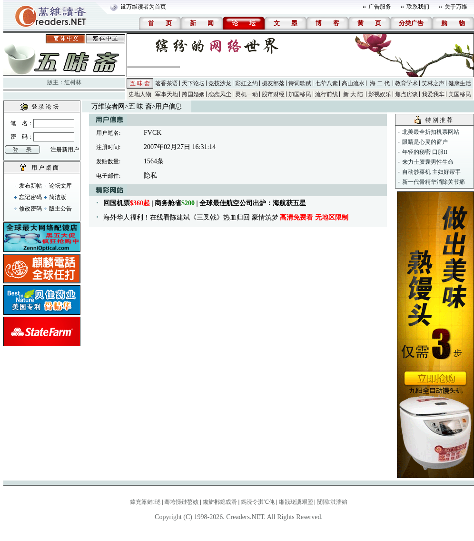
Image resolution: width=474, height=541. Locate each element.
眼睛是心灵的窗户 (425, 142)
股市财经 (273, 94)
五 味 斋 (140, 83)
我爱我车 (433, 94)
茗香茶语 (166, 83)
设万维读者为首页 (143, 6)
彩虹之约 (246, 83)
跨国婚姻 (193, 94)
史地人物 (139, 94)
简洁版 (57, 197)
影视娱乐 (379, 94)
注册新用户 (64, 149)
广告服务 (379, 6)
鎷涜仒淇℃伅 (258, 502)
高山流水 (353, 83)
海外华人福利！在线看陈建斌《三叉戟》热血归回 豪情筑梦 (225, 217)
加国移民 (299, 94)
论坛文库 (60, 185)
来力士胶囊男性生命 (428, 162)
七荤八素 (326, 83)
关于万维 (455, 6)
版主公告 (60, 208)
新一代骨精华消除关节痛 (433, 182)
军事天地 (166, 94)
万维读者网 (108, 106)
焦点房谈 (406, 94)
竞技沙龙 (219, 83)
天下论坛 (193, 83)
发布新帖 (30, 185)
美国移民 (459, 94)
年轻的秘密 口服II (424, 152)
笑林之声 (433, 83)
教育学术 (406, 83)
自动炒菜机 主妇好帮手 (431, 172)
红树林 (72, 82)
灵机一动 (246, 94)
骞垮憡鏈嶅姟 (181, 502)
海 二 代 (380, 83)
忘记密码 (30, 197)
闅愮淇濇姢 (332, 502)
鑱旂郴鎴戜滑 (220, 502)
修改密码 (30, 208)
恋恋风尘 (219, 94)
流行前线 (326, 94)
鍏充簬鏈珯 (145, 502)
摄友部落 (273, 83)
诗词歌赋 (299, 83)
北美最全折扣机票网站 (430, 132)
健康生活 (459, 83)
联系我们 (417, 6)
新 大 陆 (353, 94)
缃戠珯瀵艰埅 (296, 502)
